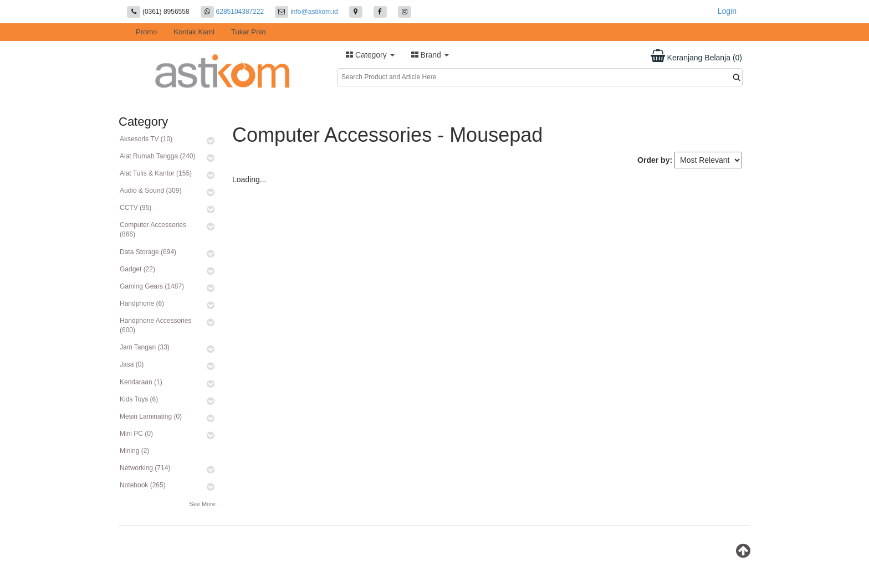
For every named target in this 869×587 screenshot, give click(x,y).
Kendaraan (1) (141, 382)
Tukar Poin (248, 32)
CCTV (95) (135, 208)
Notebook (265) (143, 485)
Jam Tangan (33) (145, 347)
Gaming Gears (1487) (152, 286)
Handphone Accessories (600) (155, 325)
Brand (430, 54)
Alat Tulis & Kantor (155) (156, 173)
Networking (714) (145, 468)
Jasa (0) (132, 364)
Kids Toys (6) (139, 399)
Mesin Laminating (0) (151, 416)
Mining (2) (134, 451)
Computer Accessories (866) (153, 229)
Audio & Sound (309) (150, 190)
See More (202, 504)
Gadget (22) (137, 269)
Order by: (654, 160)
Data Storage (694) (148, 252)
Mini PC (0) (136, 433)
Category (370, 54)
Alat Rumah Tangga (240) (158, 156)
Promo (146, 32)
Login (727, 11)
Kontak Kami (193, 32)
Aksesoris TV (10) (146, 139)
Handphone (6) (142, 303)
